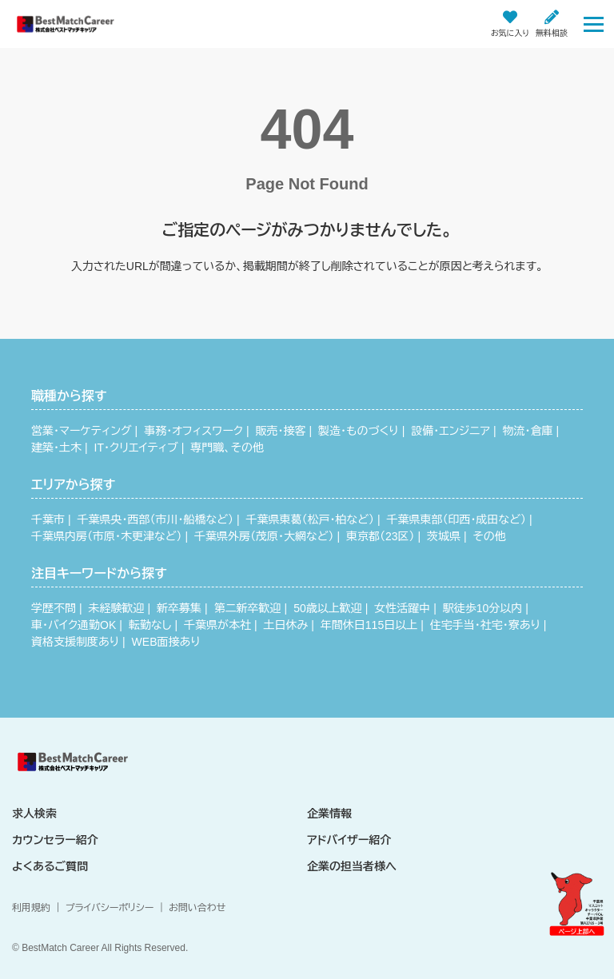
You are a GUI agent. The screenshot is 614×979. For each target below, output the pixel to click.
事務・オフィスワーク (193, 430)
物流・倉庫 (527, 430)
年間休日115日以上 (369, 625)
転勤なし (150, 625)
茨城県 (443, 536)
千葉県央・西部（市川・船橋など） (155, 519)
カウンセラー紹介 (55, 840)
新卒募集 (179, 608)
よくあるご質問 (50, 866)
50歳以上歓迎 (327, 608)
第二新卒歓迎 (247, 608)
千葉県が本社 (217, 625)
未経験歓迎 (117, 608)
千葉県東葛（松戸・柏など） (310, 519)
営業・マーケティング (81, 430)
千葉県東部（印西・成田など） (456, 519)
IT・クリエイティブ (136, 447)
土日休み (286, 625)
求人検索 (34, 813)
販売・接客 (281, 430)
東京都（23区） (380, 536)
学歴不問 (53, 608)
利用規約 (31, 907)
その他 (489, 536)
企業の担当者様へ (352, 866)
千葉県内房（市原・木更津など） (106, 536)
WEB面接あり (166, 641)
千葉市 (48, 519)
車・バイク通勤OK (73, 625)
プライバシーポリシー (110, 907)
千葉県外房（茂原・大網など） (263, 536)
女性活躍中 (402, 608)
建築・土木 (56, 447)
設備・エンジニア (450, 430)
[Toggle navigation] (593, 23)
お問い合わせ (197, 907)
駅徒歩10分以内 (483, 608)
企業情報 (329, 813)
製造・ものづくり (358, 430)
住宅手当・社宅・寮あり (485, 625)
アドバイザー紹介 (349, 840)
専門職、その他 (227, 447)
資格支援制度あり (75, 641)
